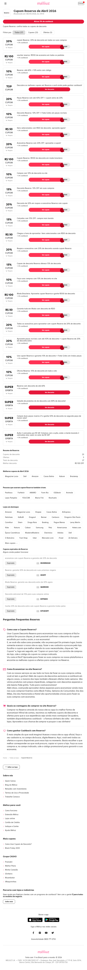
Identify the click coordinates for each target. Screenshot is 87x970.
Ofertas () (47, 32)
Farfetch (21, 493)
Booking (45, 522)
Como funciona (11, 811)
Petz (50, 527)
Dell (25, 476)
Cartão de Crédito (12, 823)
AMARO (33, 493)
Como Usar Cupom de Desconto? (18, 844)
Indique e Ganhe (12, 826)
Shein (20, 522)
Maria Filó (39, 498)
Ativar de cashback (43, 21)
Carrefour (9, 522)
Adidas (60, 533)
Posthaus (8, 493)
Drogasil (32, 517)
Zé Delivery (72, 538)
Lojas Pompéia (11, 498)
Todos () (19, 32)
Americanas (62, 527)
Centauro (55, 517)
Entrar (81, 3)
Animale (69, 493)
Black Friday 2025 (12, 848)
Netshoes (9, 517)
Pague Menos (59, 522)
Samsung (39, 527)
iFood (61, 538)
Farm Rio (44, 493)
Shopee (38, 512)
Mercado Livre (48, 538)
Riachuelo (53, 498)
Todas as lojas (14, 758)
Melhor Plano (10, 866)
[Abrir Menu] (5, 3)
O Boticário (9, 538)
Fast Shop (23, 538)
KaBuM (21, 517)
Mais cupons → (11, 543)
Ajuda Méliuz (10, 830)
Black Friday (45, 690)
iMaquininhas (10, 882)
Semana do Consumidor (63, 690)
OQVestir (57, 493)
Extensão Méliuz (11, 815)
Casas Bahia (49, 476)
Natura (17, 527)
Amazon (35, 476)
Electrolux (48, 533)
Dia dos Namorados (23, 693)
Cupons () (33, 32)
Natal (37, 693)
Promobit (8, 862)
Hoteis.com (76, 527)
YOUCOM (26, 498)
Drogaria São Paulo (72, 517)
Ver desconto (49, 89)
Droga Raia (32, 522)
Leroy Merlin (75, 522)
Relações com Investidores (16, 789)
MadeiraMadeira (32, 533)
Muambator (10, 878)
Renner (44, 517)
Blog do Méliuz (11, 785)
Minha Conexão (11, 870)
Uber (35, 538)
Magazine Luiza (11, 476)
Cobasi (28, 527)
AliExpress (66, 512)
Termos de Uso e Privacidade (17, 793)
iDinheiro (8, 874)
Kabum (62, 476)
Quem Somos (10, 781)
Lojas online (10, 819)
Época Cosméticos (12, 533)
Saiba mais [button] (9, 902)
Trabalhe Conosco (12, 797)
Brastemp (74, 476)
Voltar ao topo (11, 767)
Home (5, 758)
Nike (7, 527)
